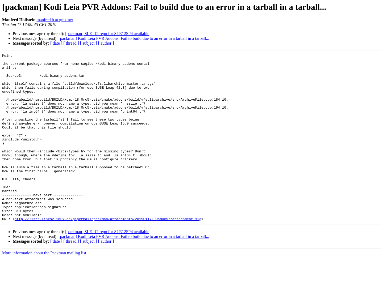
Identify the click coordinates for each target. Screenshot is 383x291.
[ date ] (56, 43)
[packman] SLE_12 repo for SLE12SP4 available (107, 33)
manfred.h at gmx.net (54, 20)
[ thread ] (71, 43)
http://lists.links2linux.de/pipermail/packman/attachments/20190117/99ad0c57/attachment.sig (108, 252)
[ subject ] (88, 43)
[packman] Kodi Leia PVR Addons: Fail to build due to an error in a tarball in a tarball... (134, 38)
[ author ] (106, 43)
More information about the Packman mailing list (44, 286)
